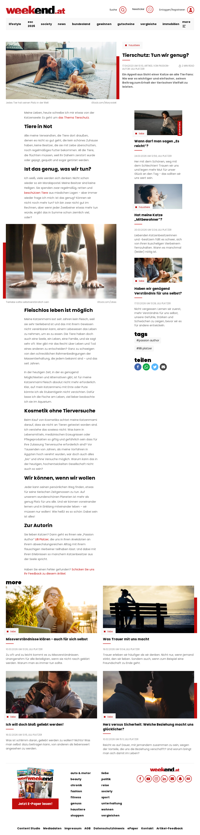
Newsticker (142, 9)
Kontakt (147, 828)
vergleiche (148, 24)
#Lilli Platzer (144, 348)
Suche (118, 9)
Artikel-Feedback (169, 828)
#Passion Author (147, 340)
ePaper (132, 828)
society (46, 24)
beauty (76, 779)
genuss (76, 803)
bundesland (81, 24)
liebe (105, 773)
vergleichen (110, 815)
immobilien (170, 24)
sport (105, 797)
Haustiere (134, 45)
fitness (76, 797)
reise (105, 785)
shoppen (77, 815)
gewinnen (104, 24)
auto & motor (81, 773)
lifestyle (15, 24)
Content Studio (28, 828)
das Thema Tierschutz (73, 118)
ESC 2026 (31, 24)
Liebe (141, 133)
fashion (76, 791)
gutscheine (126, 24)
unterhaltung (111, 803)
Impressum (72, 828)
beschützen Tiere (36, 193)
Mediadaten (52, 828)
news (62, 24)
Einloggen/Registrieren (176, 9)
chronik (76, 785)
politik (106, 779)
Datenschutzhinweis (109, 828)
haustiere (78, 809)
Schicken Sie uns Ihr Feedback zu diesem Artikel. (59, 571)
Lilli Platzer (42, 539)
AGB (87, 828)
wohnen (107, 809)
